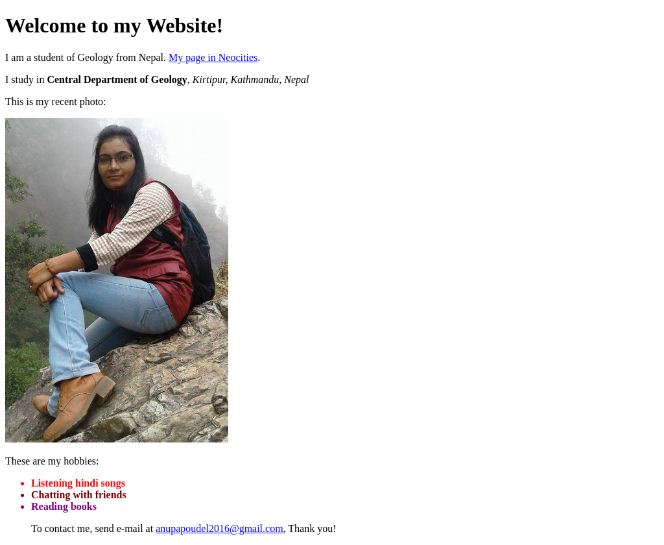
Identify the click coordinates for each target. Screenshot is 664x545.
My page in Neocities (213, 57)
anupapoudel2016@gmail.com (219, 528)
